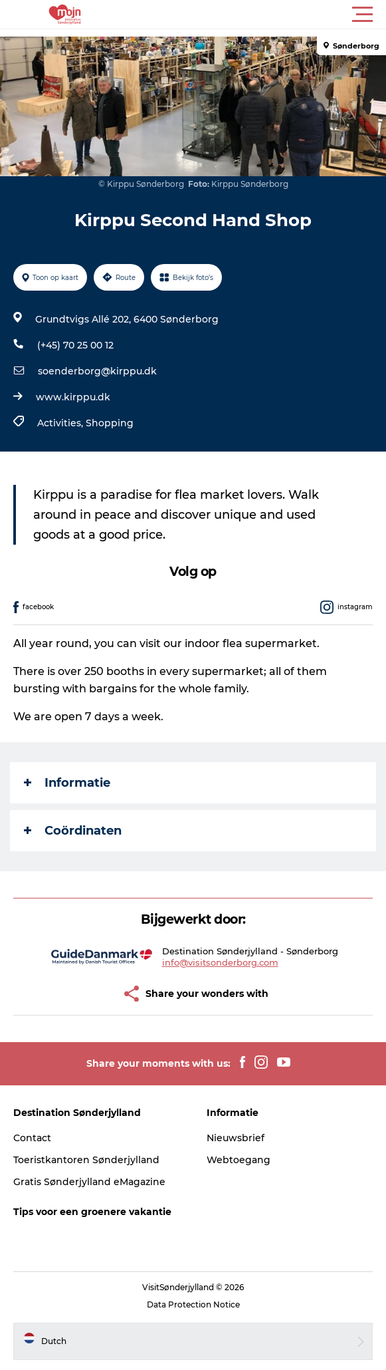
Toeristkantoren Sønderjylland (86, 1160)
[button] (253, 15)
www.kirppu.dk (73, 397)
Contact (32, 1138)
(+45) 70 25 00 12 (75, 345)
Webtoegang (238, 1160)
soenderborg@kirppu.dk (97, 371)
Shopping (110, 423)
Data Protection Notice (193, 1304)
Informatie (67, 782)
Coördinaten (73, 830)
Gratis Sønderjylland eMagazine (89, 1182)
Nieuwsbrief (235, 1138)
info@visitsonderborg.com (220, 962)
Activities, (61, 423)
